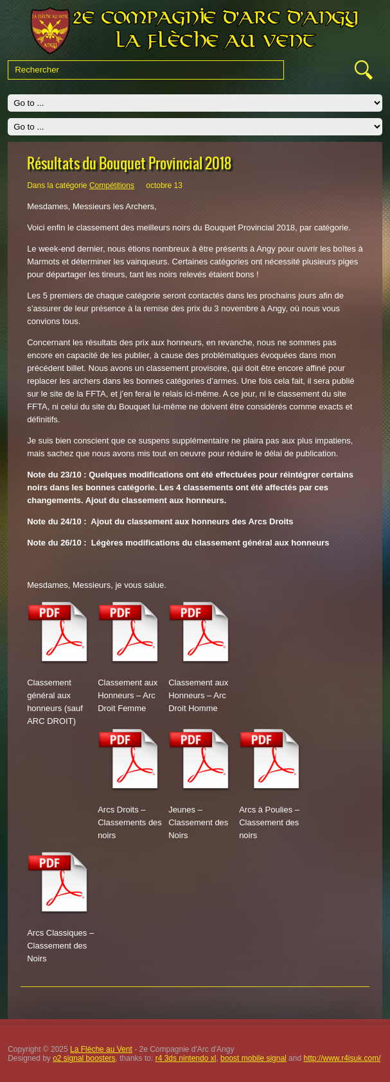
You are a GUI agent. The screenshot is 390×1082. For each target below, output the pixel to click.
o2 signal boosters (84, 1058)
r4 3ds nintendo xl (186, 1058)
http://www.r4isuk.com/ (341, 1058)
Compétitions (111, 185)
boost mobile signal (253, 1058)
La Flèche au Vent (101, 1049)
